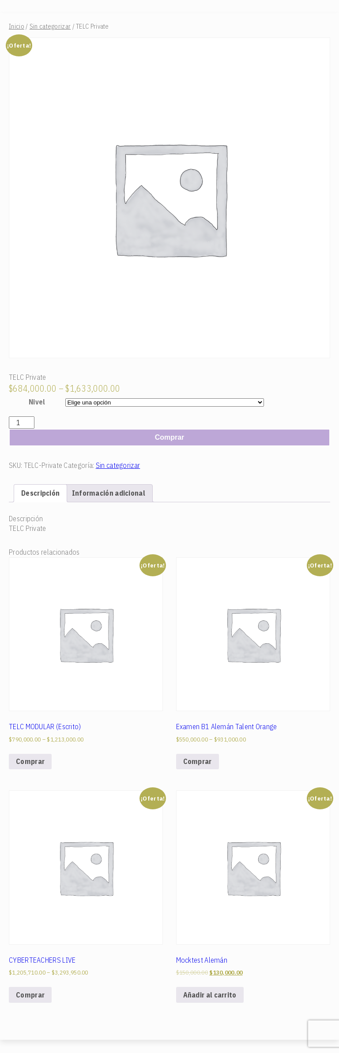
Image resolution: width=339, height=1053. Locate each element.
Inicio (16, 26)
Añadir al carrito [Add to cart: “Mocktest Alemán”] (210, 994)
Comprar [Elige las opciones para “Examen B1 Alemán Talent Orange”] (197, 761)
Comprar (170, 437)
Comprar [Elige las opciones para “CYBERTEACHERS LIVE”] (30, 994)
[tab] (40, 493)
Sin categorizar (50, 26)
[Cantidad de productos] (21, 422)
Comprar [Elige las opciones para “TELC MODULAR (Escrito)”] (30, 761)
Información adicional (108, 493)
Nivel (37, 401)
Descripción (40, 493)
